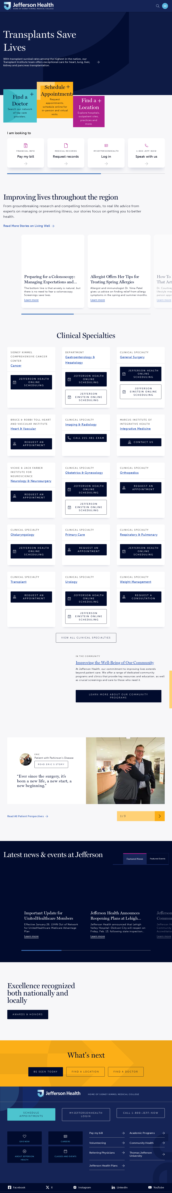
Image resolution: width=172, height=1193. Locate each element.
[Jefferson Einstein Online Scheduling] (86, 397)
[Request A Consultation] (140, 597)
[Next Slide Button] (160, 816)
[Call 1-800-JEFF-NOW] (141, 1113)
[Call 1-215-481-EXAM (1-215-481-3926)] (86, 438)
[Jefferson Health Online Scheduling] (31, 382)
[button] (54, 173)
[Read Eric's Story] (51, 764)
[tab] (135, 858)
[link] (51, 41)
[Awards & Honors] (27, 1014)
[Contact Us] (140, 442)
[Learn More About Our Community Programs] (118, 696)
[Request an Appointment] (31, 443)
